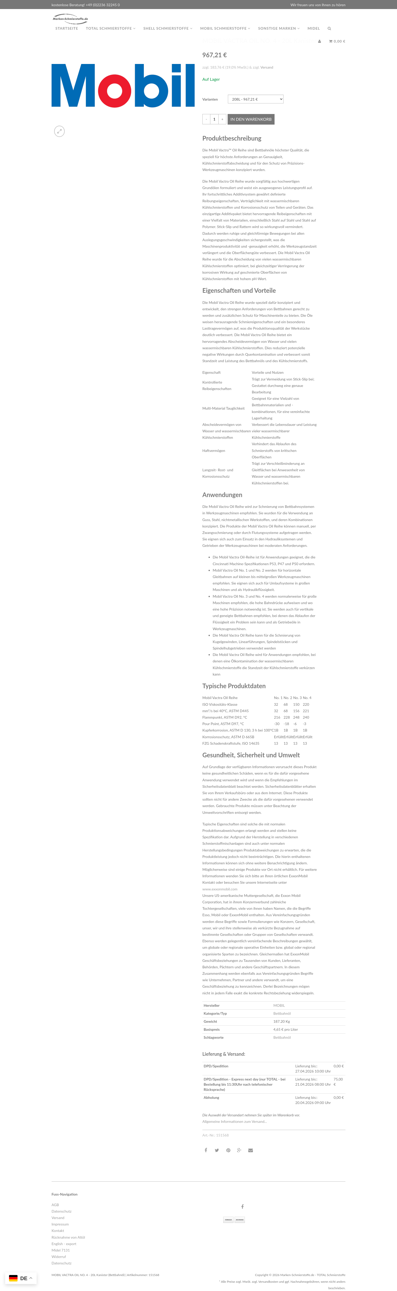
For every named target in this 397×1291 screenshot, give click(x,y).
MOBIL (279, 1005)
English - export (64, 1243)
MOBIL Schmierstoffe (225, 33)
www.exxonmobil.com (219, 889)
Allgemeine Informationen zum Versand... (234, 1121)
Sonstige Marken (279, 33)
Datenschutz (61, 1211)
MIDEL (314, 33)
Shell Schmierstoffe (168, 33)
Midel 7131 (61, 1250)
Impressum (60, 1224)
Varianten (210, 99)
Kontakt (58, 1230)
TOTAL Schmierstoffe (111, 33)
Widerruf (59, 1256)
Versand (266, 67)
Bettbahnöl (282, 1013)
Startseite (66, 33)
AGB (55, 1205)
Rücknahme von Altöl (68, 1237)
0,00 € (337, 46)
